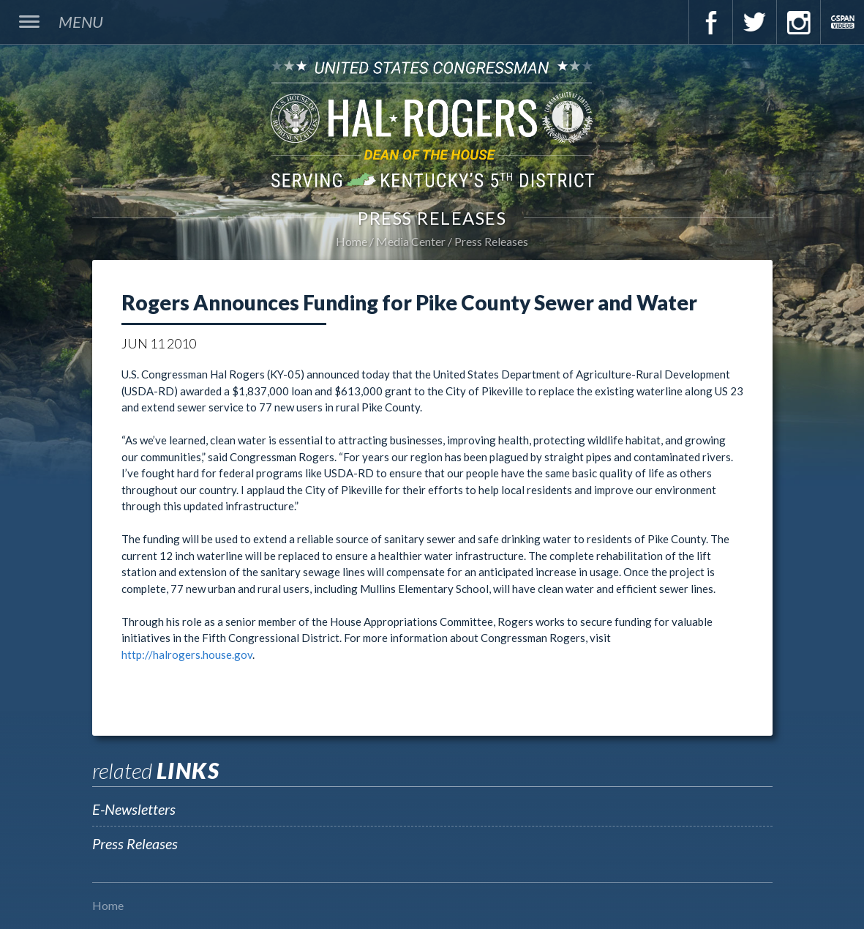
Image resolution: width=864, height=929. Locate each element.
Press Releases (491, 241)
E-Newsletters (134, 809)
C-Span (842, 22)
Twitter (754, 22)
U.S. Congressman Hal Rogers (432, 123)
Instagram (798, 22)
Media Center (411, 241)
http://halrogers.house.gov (186, 654)
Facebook (710, 22)
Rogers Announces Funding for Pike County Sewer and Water (409, 302)
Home (351, 241)
